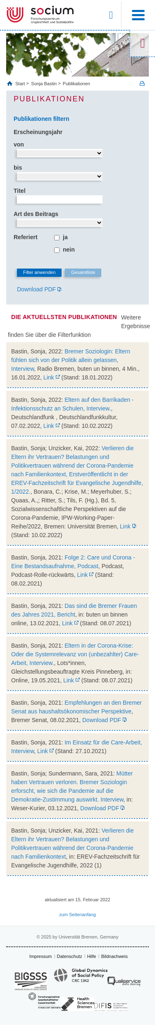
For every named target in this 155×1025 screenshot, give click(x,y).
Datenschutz (69, 956)
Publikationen (76, 83)
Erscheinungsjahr (38, 132)
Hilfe (91, 956)
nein (69, 249)
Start (20, 83)
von (19, 144)
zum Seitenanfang (77, 914)
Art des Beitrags (36, 214)
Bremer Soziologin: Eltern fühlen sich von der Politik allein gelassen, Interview (70, 360)
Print (142, 83)
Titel (20, 190)
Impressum (40, 956)
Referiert (26, 237)
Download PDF (36, 289)
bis (18, 167)
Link (48, 377)
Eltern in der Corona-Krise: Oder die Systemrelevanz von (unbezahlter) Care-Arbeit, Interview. (75, 654)
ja (65, 237)
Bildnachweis (114, 956)
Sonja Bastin (44, 83)
